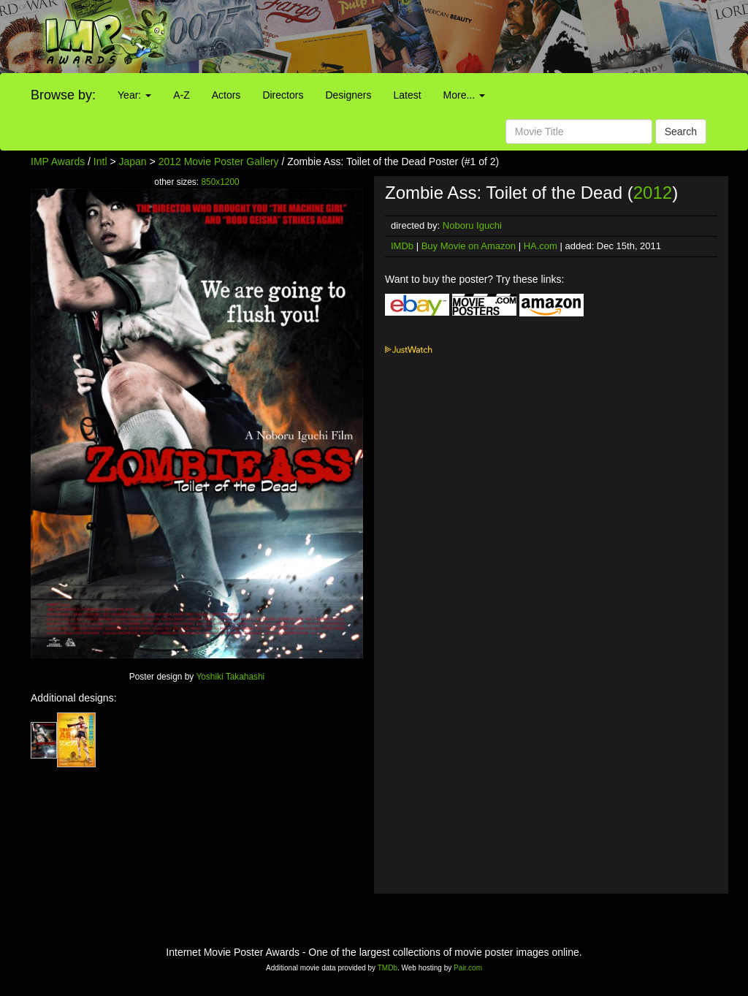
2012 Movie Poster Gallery (219, 161)
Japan (133, 161)
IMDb (402, 245)
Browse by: (63, 95)
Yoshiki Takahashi (230, 677)
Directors (282, 95)
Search (681, 131)
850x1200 (220, 182)
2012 (652, 192)
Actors (226, 95)
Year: (134, 95)
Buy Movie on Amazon (468, 245)
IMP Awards (58, 161)
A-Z (181, 95)
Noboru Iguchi (472, 225)
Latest (407, 95)
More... (464, 95)
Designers (348, 95)
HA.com (540, 245)
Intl (100, 161)
